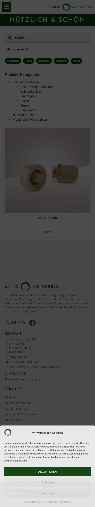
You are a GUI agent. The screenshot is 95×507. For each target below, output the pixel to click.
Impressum (65, 502)
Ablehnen (48, 482)
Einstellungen (47, 493)
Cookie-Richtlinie (33, 502)
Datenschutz (50, 502)
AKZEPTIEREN (47, 472)
